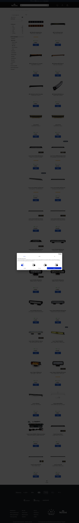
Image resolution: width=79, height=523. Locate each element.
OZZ (13, 30)
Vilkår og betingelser (14, 514)
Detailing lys (13, 58)
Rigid (13, 31)
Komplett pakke (14, 42)
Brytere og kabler (14, 65)
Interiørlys (13, 50)
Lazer (13, 27)
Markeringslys (13, 54)
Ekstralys (23, 10)
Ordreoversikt (24, 512)
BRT (13, 26)
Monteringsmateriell (14, 67)
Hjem (11, 10)
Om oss (35, 510)
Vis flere (47, 482)
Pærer (12, 63)
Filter (26, 14)
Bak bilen (13, 60)
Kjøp (36, 44)
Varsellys (13, 56)
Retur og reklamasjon (14, 512)
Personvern (36, 514)
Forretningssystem (42, 521)
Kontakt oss (36, 512)
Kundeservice (12, 510)
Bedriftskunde (25, 514)
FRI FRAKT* (46, 1)
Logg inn (62, 5)
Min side (23, 510)
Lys (13, 10)
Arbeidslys (13, 38)
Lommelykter (13, 52)
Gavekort (24, 516)
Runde (13, 49)
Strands (13, 33)
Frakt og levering (13, 516)
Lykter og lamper (17, 10)
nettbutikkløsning (50, 521)
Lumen (13, 28)
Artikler (35, 516)
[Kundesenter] (57, 5)
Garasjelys (13, 69)
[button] (51, 512)
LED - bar (26, 10)
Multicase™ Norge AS (61, 521)
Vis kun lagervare (15, 15)
